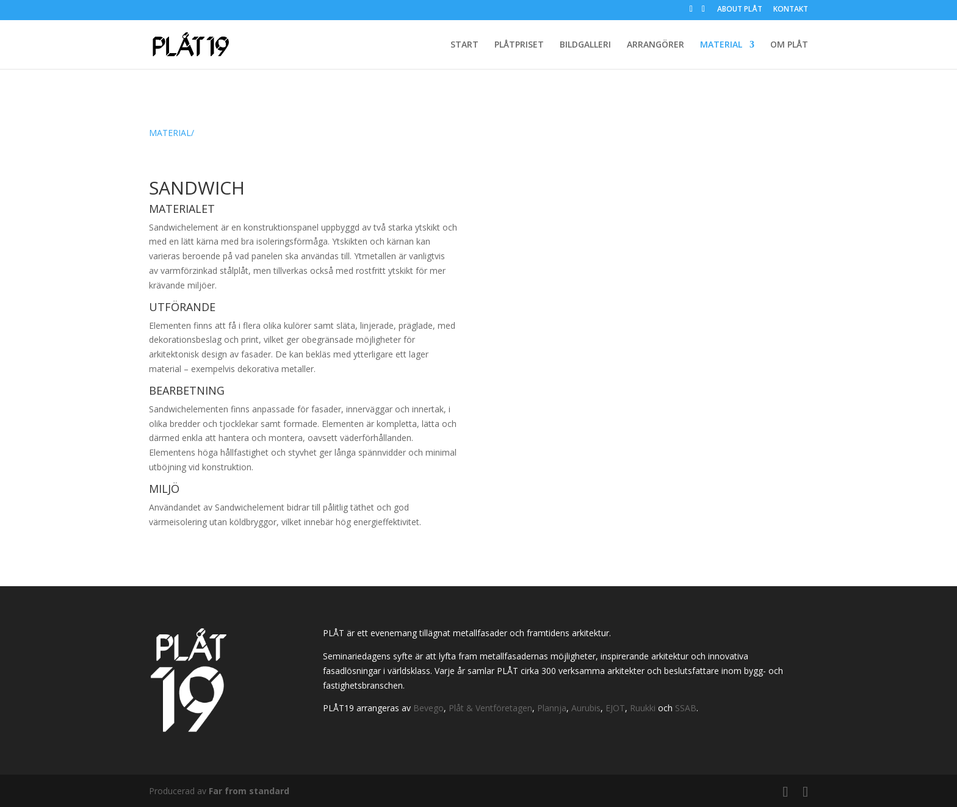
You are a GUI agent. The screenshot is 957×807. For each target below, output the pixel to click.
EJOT (615, 708)
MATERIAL (721, 45)
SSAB (685, 708)
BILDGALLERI (585, 45)
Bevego (428, 708)
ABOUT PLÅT (739, 9)
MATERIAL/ (171, 132)
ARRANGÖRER (655, 45)
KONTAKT (790, 9)
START (464, 45)
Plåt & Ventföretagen (490, 708)
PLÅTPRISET (519, 45)
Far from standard (249, 791)
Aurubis (586, 708)
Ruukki (642, 708)
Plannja (551, 708)
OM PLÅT (789, 45)
